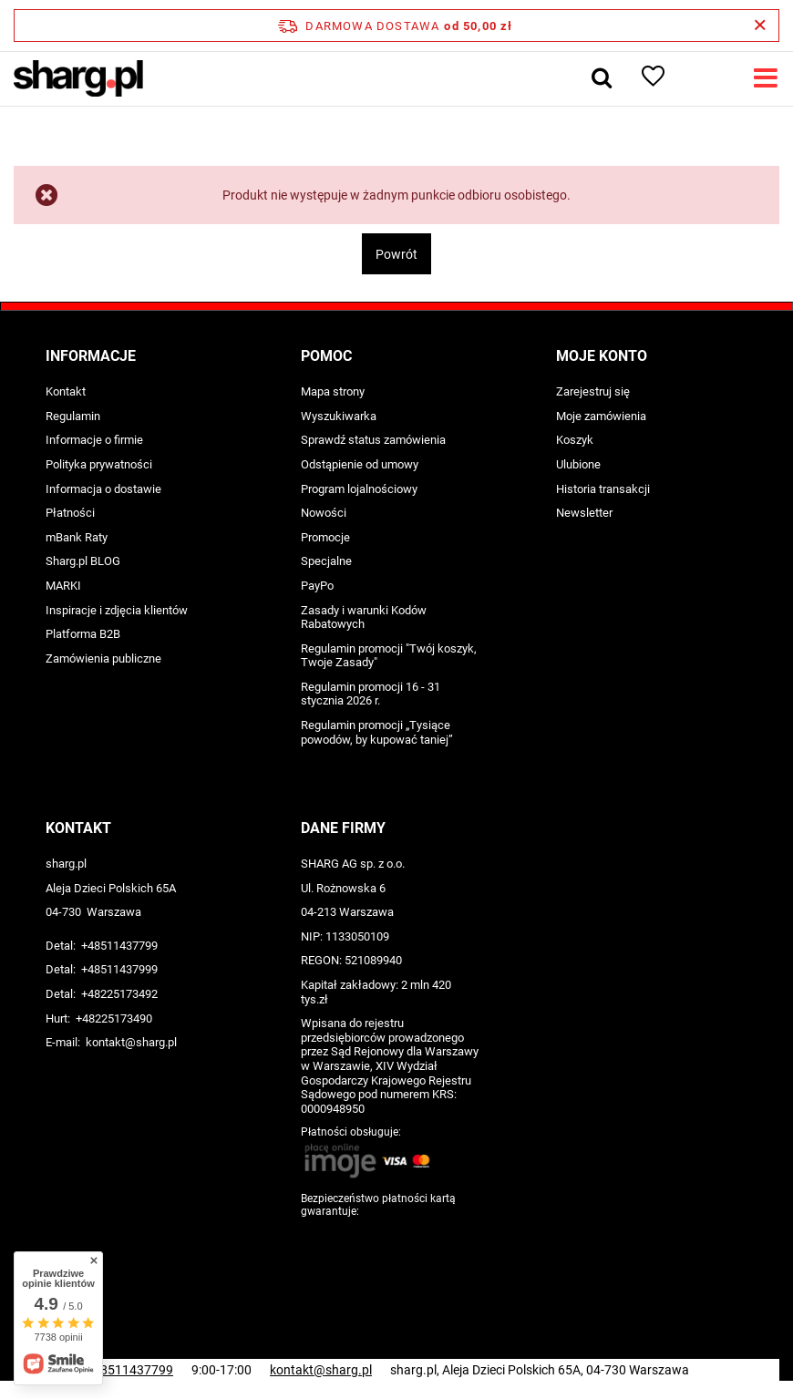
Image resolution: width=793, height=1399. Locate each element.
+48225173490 (114, 1018)
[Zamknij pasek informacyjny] (760, 25)
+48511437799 (119, 945)
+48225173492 (119, 994)
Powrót (396, 254)
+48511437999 (119, 969)
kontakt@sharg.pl (131, 1042)
